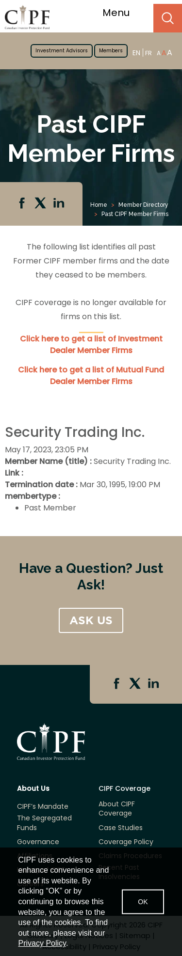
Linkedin (59, 204)
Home (98, 204)
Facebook (23, 204)
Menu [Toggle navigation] (122, 12)
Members (111, 50)
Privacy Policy (42, 943)
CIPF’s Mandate (42, 806)
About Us (33, 788)
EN (136, 52)
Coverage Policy (126, 842)
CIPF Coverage (124, 788)
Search (167, 18)
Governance (38, 842)
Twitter (41, 204)
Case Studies (121, 828)
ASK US (91, 620)
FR (148, 53)
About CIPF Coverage (117, 809)
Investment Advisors (61, 50)
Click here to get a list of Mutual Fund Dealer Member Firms (91, 375)
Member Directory (143, 204)
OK (143, 901)
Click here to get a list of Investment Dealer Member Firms (91, 344)
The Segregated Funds (44, 823)
